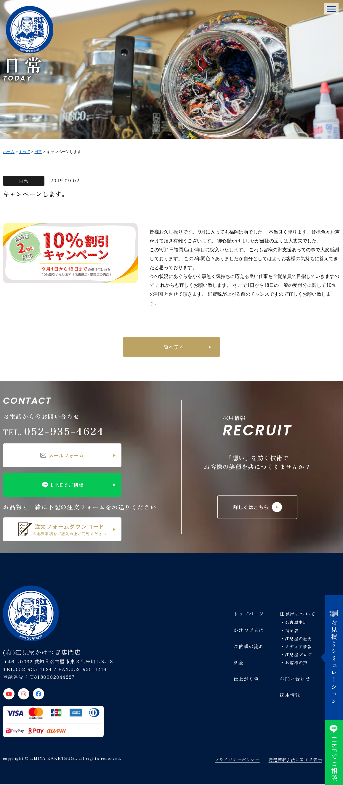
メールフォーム (62, 455)
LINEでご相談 (62, 485)
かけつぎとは (248, 630)
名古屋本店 (296, 623)
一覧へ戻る (171, 346)
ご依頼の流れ (248, 646)
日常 (24, 180)
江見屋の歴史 (298, 639)
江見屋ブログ (298, 655)
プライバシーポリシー (237, 760)
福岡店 (291, 631)
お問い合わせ (295, 678)
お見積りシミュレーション (334, 657)
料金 (238, 663)
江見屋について (297, 614)
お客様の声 (296, 663)
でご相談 (334, 752)
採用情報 (290, 695)
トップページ (248, 614)
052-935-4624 (53, 431)
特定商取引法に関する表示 (295, 760)
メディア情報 (298, 647)
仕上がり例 (246, 679)
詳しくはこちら (257, 508)
